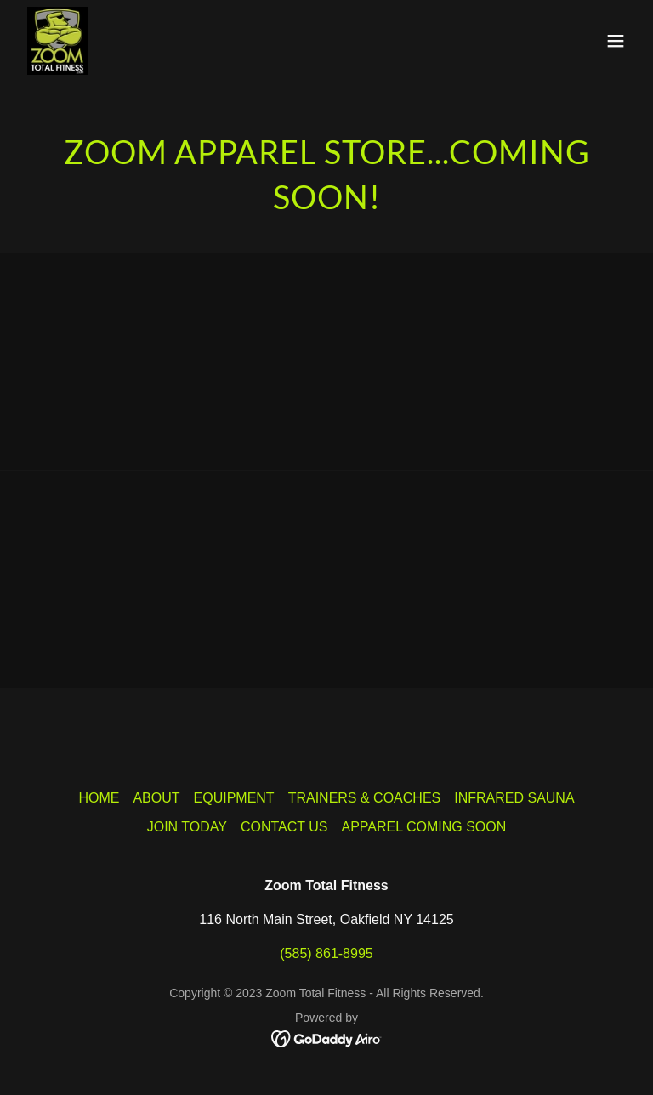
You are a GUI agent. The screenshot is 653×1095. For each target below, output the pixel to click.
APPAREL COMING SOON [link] (423, 827)
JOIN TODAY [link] (187, 827)
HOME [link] (98, 798)
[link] (57, 41)
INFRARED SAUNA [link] (514, 798)
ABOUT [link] (156, 798)
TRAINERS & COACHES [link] (364, 798)
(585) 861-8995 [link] (326, 953)
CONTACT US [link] (284, 827)
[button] (616, 41)
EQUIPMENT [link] (234, 798)
